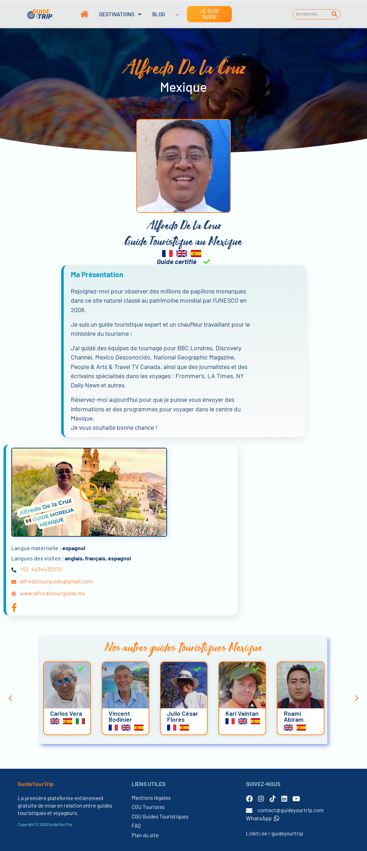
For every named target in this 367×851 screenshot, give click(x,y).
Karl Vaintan (242, 713)
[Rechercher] (334, 14)
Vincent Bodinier (120, 716)
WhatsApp (263, 818)
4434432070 (46, 569)
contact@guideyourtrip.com (291, 810)
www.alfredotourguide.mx (52, 593)
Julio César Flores (182, 716)
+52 (24, 569)
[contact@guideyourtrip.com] (249, 810)
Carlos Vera (66, 713)
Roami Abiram (294, 716)
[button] (89, 492)
